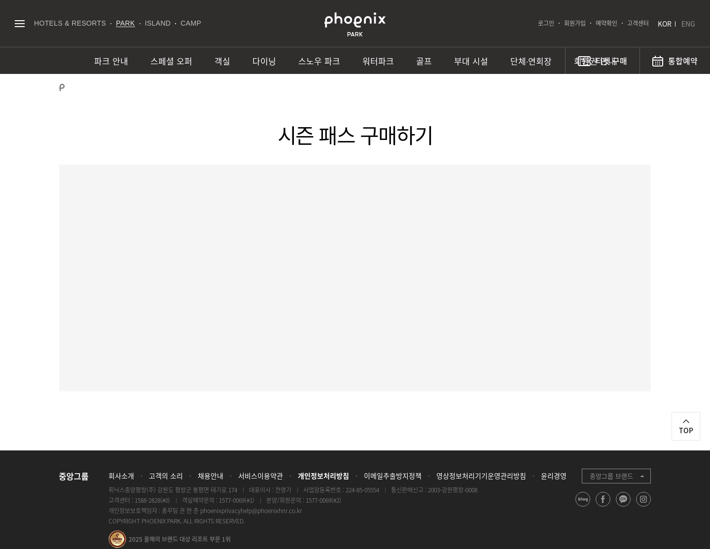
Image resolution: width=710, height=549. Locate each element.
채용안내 (210, 475)
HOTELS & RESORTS (70, 23)
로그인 (546, 23)
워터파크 (378, 61)
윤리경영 (554, 475)
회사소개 (121, 475)
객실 (222, 61)
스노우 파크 (319, 61)
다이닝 (264, 61)
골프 (424, 61)
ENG (688, 24)
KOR (665, 24)
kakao (623, 506)
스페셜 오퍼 (171, 61)
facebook (603, 506)
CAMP (190, 23)
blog (583, 506)
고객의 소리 (166, 475)
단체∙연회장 (531, 61)
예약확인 (606, 23)
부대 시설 (471, 61)
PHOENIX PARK (355, 24)
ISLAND (158, 23)
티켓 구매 (611, 61)
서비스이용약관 (260, 475)
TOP (686, 430)
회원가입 (575, 23)
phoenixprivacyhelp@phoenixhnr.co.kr (251, 510)
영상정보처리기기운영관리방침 (481, 475)
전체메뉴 (19, 23)
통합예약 (683, 61)
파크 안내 (111, 61)
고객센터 (638, 23)
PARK (125, 23)
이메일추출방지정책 (393, 475)
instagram (644, 506)
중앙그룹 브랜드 (611, 475)
